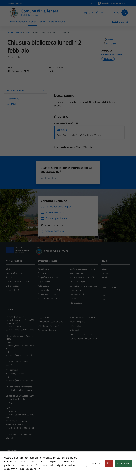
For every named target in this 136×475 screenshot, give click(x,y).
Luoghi (104, 295)
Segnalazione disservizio (48, 325)
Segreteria (62, 129)
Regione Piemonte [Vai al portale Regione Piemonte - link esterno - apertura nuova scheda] (15, 3)
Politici (9, 277)
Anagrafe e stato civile (48, 277)
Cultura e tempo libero (47, 294)
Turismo (73, 298)
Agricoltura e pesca (46, 268)
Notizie (104, 268)
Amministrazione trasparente (82, 317)
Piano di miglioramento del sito (83, 338)
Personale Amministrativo (17, 281)
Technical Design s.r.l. (24, 467)
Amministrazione (18, 21)
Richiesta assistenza (47, 330)
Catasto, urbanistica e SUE (49, 290)
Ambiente (42, 273)
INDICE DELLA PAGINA (25, 90)
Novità (32, 21)
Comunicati (106, 273)
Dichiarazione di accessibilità (82, 334)
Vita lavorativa (76, 302)
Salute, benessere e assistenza (83, 285)
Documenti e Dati (13, 290)
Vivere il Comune (56, 21)
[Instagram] (101, 12)
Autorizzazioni (44, 285)
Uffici (8, 268)
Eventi (104, 299)
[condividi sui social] (108, 39)
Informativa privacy (78, 321)
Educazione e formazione (49, 298)
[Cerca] (124, 12)
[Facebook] (95, 12)
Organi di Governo (14, 273)
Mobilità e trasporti (78, 281)
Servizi (42, 21)
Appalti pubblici (44, 281)
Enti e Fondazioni (13, 285)
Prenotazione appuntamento (50, 321)
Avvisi (104, 277)
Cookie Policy (75, 325)
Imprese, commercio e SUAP (82, 277)
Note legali (74, 330)
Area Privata (11, 450)
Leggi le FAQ (43, 317)
